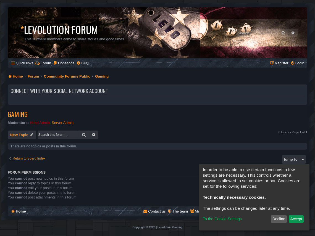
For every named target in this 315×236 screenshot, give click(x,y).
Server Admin (63, 123)
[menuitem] (63, 63)
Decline (278, 219)
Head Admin (40, 123)
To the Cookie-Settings (222, 219)
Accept (296, 219)
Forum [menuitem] (43, 63)
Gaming (18, 114)
